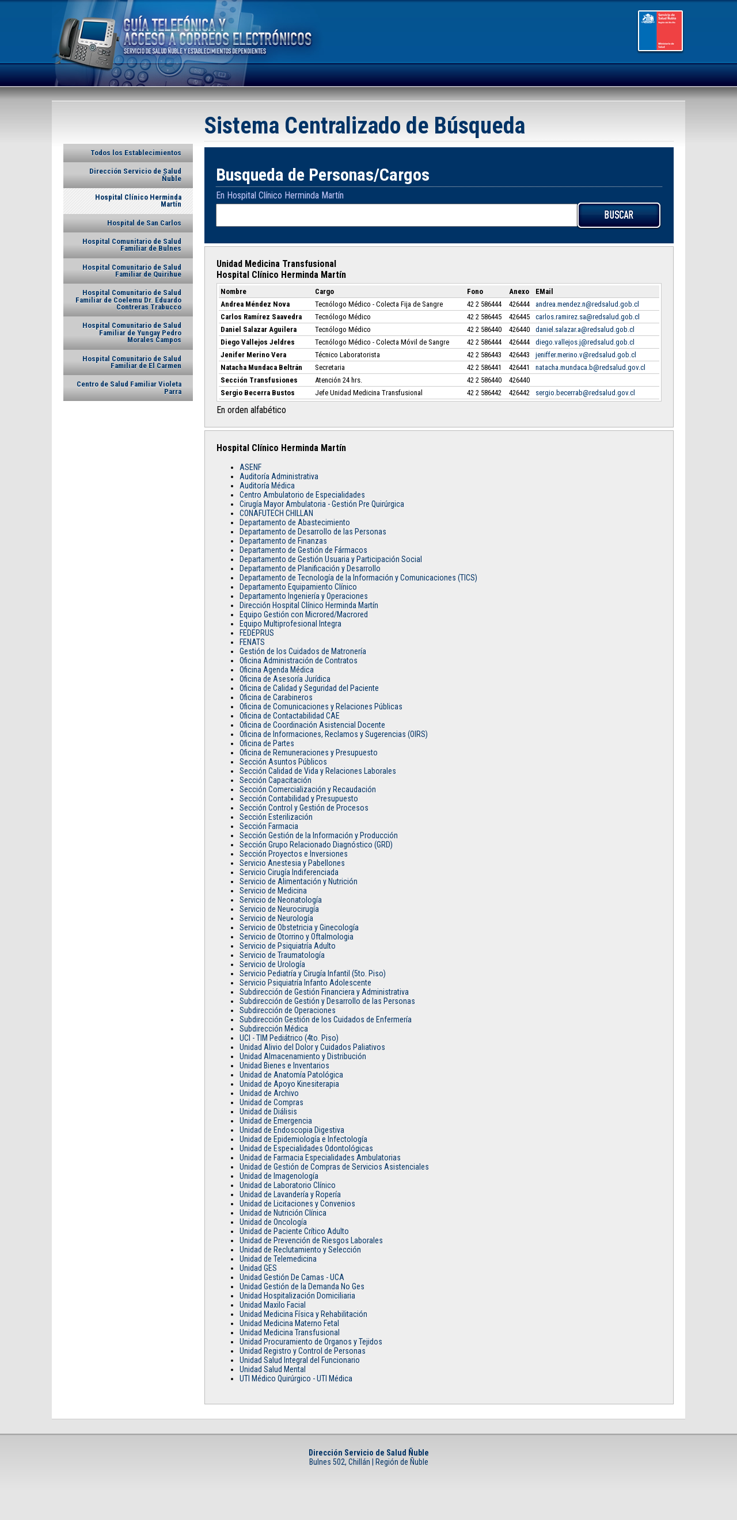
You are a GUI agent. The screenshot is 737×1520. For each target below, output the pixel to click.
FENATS (252, 642)
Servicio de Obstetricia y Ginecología (299, 927)
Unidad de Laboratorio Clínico (288, 1185)
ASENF (250, 467)
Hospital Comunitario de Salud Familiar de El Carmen (131, 362)
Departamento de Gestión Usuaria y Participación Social (331, 559)
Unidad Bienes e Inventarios (284, 1065)
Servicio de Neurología (276, 918)
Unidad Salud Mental (273, 1369)
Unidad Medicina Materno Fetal (289, 1323)
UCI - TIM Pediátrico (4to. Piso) (289, 1037)
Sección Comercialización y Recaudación (308, 789)
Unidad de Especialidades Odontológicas (306, 1148)
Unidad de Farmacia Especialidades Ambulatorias (320, 1157)
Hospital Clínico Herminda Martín (138, 200)
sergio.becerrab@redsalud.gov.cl (585, 392)
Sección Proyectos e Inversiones (294, 853)
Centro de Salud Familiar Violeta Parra (129, 387)
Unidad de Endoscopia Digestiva (292, 1130)
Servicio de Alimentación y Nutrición (299, 881)
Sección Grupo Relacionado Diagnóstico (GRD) (316, 844)
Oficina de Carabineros (276, 697)
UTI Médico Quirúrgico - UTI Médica (296, 1378)
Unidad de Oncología (273, 1222)
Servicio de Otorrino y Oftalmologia (297, 936)
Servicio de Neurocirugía (279, 909)
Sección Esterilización (276, 817)
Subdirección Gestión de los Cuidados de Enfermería (326, 1019)
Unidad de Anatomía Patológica (291, 1074)
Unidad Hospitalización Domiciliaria (297, 1295)
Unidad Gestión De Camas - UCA (292, 1277)
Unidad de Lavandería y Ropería (290, 1194)
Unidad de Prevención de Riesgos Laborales (311, 1240)
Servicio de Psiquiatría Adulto (288, 945)
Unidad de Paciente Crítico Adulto (294, 1231)
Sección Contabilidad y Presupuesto (299, 798)
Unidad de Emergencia (276, 1120)
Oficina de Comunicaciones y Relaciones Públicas (321, 706)
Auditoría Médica (267, 485)
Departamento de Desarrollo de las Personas (313, 531)
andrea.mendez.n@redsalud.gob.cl (587, 304)
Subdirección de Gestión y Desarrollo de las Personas (327, 1001)
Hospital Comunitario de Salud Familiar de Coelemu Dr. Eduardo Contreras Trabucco (128, 299)
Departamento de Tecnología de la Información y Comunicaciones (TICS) (358, 577)
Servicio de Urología (272, 964)
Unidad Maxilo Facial (273, 1304)
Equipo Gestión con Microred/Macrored (304, 614)
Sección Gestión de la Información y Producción (319, 835)
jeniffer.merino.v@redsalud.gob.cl (585, 354)
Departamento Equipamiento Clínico (298, 586)
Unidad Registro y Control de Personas (303, 1350)
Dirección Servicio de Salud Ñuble (135, 174)
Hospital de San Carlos (144, 223)
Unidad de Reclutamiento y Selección (300, 1249)
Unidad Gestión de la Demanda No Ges (302, 1286)
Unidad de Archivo (269, 1093)
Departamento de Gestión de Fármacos (303, 550)
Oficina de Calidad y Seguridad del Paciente (309, 688)
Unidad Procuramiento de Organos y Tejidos (311, 1341)
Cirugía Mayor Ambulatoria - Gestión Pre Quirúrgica (322, 504)
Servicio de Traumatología (282, 955)
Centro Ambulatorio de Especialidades (302, 494)
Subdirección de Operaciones (288, 1010)
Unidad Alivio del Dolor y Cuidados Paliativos (312, 1047)
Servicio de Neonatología (281, 899)
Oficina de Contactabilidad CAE (290, 715)
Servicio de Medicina (273, 890)
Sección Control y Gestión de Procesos (304, 807)
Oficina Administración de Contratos (299, 660)
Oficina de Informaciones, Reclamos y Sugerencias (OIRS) (334, 734)
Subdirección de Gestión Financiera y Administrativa (324, 991)
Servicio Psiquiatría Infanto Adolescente (305, 982)
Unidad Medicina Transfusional (290, 1332)
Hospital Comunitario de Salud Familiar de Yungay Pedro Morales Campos (131, 332)
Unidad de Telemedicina (278, 1258)
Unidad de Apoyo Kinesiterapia (289, 1084)
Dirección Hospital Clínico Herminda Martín (309, 605)
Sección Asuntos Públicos (283, 761)
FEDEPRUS (257, 632)
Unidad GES (258, 1268)
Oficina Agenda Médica (277, 669)
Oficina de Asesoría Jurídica (285, 678)
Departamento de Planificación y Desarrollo (310, 568)
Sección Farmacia (269, 826)
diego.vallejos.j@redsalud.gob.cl (585, 342)
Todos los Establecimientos (135, 152)
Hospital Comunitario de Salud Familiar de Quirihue (131, 270)
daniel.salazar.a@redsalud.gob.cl (585, 329)
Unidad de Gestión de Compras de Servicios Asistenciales (334, 1166)
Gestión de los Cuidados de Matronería (303, 651)
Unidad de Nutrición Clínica (283, 1212)
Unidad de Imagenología (279, 1176)
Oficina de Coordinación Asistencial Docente (312, 725)
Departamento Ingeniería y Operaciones (304, 596)
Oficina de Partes (267, 743)
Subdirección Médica (274, 1028)
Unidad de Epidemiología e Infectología (303, 1139)
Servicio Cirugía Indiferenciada (289, 872)
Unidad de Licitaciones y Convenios (297, 1203)
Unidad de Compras (271, 1102)
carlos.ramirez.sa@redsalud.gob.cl (587, 316)
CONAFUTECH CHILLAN (276, 513)
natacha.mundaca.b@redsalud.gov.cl (590, 367)
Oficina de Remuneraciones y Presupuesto (309, 752)
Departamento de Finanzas (283, 540)
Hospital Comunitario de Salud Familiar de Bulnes (131, 245)
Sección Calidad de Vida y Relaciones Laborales (318, 771)
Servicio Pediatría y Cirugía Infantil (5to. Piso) (313, 973)
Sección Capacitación (275, 780)
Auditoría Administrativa (279, 476)
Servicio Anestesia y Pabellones (292, 863)
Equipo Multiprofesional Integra (290, 623)
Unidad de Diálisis (268, 1111)
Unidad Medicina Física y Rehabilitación (303, 1314)
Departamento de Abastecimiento (295, 522)
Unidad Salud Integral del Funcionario (300, 1360)
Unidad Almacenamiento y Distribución (303, 1056)
